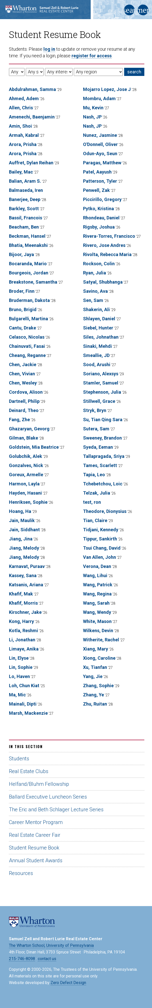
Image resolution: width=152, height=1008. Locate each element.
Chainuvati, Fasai (27, 346)
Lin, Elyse (19, 658)
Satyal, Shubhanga (103, 282)
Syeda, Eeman (98, 447)
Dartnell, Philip (24, 401)
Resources (21, 873)
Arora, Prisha (23, 144)
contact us (47, 958)
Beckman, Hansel (27, 236)
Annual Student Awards (35, 860)
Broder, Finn (21, 291)
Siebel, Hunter (98, 327)
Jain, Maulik (22, 520)
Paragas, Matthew (102, 162)
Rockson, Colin (99, 263)
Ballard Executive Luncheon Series (48, 797)
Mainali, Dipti (23, 704)
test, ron (92, 502)
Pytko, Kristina (98, 208)
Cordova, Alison (26, 392)
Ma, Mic (17, 694)
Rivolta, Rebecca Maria (107, 254)
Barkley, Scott (24, 208)
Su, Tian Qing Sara (102, 419)
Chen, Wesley (23, 383)
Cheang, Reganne (27, 355)
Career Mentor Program (36, 822)
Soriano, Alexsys (100, 373)
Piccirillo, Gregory (102, 199)
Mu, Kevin (93, 107)
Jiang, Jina (20, 538)
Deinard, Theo (24, 410)
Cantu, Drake (22, 327)
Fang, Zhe (19, 419)
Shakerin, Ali (96, 309)
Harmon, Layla (24, 483)
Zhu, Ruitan (95, 704)
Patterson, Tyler (100, 181)
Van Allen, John (99, 557)
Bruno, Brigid (23, 309)
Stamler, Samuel (100, 383)
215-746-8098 (22, 958)
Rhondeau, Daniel (101, 217)
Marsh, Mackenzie (28, 713)
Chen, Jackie (22, 364)
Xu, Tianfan (95, 667)
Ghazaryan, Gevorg (29, 428)
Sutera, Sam (96, 428)
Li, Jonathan (22, 639)
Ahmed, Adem (24, 98)
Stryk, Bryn (94, 410)
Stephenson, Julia (102, 392)
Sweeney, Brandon (102, 438)
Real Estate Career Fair (34, 835)
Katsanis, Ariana (26, 584)
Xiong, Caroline (99, 658)
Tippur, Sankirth (100, 538)
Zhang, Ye (93, 694)
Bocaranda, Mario (28, 263)
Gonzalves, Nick (26, 465)
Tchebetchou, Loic (102, 483)
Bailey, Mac (21, 172)
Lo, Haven (19, 676)
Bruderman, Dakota (29, 300)
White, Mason (97, 621)
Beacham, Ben (24, 227)
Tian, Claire (95, 520)
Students (19, 758)
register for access (92, 55)
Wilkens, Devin (98, 630)
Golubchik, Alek (25, 456)
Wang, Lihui (95, 575)
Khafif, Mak (21, 593)
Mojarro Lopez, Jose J (107, 89)
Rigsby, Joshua (99, 227)
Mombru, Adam (99, 98)
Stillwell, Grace (99, 401)
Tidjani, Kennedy (100, 529)
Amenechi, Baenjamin (32, 117)
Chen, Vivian (22, 373)
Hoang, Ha (20, 511)
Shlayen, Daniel (99, 318)
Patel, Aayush (97, 172)
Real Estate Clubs (28, 771)
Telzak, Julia (96, 493)
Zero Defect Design (68, 982)
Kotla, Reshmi (23, 630)
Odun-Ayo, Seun (100, 153)
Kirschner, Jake (25, 612)
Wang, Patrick (97, 584)
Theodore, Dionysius (104, 511)
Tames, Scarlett (100, 465)
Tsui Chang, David (102, 548)
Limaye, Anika (24, 649)
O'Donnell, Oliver (100, 144)
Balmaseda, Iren (26, 190)
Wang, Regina (97, 593)
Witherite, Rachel (101, 639)
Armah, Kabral (24, 135)
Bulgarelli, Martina (28, 318)
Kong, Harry (21, 621)
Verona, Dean (97, 566)
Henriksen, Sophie (28, 502)
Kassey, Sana (23, 575)
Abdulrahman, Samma (32, 89)
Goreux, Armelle (26, 474)
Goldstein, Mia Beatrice (34, 447)
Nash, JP (92, 117)
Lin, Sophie (20, 667)
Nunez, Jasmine (100, 135)
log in (49, 49)
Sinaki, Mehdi (97, 346)
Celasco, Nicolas (26, 337)
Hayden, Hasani (25, 493)
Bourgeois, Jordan (28, 272)
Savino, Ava (95, 291)
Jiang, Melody (24, 548)
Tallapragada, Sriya (103, 456)
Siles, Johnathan (101, 337)
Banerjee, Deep (24, 199)
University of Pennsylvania (70, 945)
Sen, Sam (93, 300)
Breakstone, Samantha (33, 282)
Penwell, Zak (96, 190)
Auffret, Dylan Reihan (31, 162)
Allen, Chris (21, 107)
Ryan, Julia (94, 272)
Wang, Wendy (97, 612)
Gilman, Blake (23, 438)
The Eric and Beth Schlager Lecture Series (56, 809)
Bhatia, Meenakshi (28, 245)
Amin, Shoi (20, 126)
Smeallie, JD (96, 355)
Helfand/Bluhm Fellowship (39, 784)
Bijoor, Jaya (21, 254)
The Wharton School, (27, 945)
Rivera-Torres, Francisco (109, 236)
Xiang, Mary (95, 649)
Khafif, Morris (23, 603)
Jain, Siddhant (24, 529)
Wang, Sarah (96, 603)
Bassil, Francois (25, 217)
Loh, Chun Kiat (24, 685)
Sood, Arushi (96, 364)
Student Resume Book (34, 848)
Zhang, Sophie (98, 685)
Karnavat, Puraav (27, 566)
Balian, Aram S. (25, 181)
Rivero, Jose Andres (104, 245)
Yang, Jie (92, 676)
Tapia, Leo (94, 474)
